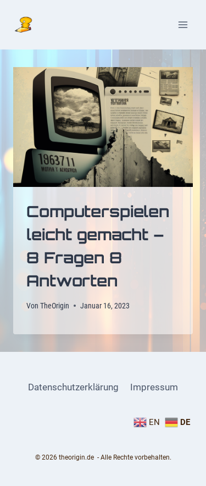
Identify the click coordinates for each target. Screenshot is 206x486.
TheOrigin (54, 305)
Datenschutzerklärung (73, 387)
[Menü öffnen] (182, 24)
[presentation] (103, 127)
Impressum (154, 387)
